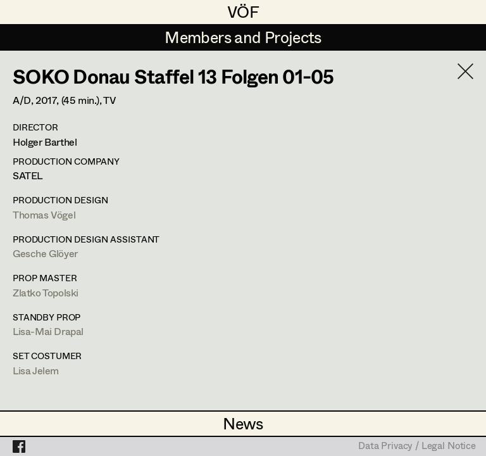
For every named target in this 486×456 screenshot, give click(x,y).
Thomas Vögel (44, 214)
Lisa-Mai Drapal (48, 331)
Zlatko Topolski (45, 292)
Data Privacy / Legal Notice (417, 446)
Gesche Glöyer (45, 253)
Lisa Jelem (36, 370)
